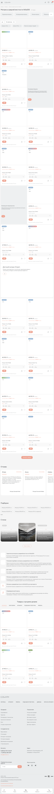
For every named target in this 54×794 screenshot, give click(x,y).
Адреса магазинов (31, 722)
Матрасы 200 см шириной (34, 511)
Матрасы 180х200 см (20, 511)
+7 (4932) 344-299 (6, 752)
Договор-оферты (31, 724)
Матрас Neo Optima (33, 172)
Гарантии (3, 714)
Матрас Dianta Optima (7, 401)
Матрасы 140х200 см (46, 507)
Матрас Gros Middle (6, 323)
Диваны (39, 702)
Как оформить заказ (32, 719)
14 (6, 403)
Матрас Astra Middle (6, 250)
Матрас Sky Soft (32, 674)
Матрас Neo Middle (6, 172)
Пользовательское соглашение (7, 783)
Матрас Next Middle (6, 362)
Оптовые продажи (5, 739)
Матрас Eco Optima (6, 133)
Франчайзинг (4, 731)
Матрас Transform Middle (34, 440)
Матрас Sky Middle (6, 440)
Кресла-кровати (48, 702)
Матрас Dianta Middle (33, 401)
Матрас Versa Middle (33, 323)
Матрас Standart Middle (34, 55)
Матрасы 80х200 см (7, 507)
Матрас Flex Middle (6, 94)
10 (6, 96)
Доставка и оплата (31, 717)
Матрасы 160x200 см (7, 511)
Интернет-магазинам (6, 736)
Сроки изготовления (6, 719)
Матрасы (4, 605)
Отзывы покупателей (6, 724)
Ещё (2, 514)
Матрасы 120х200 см (32, 507)
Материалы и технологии (7, 717)
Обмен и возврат (31, 714)
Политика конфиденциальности (7, 785)
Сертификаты (4, 712)
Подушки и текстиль (30, 605)
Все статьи (27, 546)
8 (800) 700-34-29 (6, 750)
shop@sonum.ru (5, 754)
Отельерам (3, 734)
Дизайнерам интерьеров (7, 741)
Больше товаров (27, 457)
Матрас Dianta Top (33, 362)
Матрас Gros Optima (33, 250)
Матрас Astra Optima (33, 211)
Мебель (40, 605)
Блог (2, 722)
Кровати (19, 605)
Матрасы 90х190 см (19, 507)
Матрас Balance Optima (7, 55)
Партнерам (12, 605)
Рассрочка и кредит (32, 712)
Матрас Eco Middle (33, 133)
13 (6, 135)
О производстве (5, 743)
